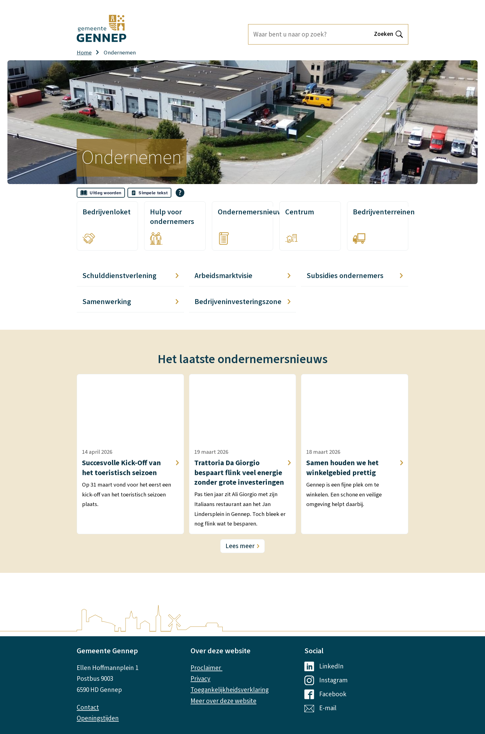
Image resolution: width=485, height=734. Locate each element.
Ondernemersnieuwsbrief (259, 212)
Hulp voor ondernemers (172, 217)
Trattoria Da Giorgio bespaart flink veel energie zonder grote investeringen (242, 472)
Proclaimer (206, 667)
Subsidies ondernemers (355, 276)
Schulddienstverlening (130, 276)
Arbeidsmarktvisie (243, 276)
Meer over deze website (223, 701)
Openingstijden (98, 718)
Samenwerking (130, 302)
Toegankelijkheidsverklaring (230, 689)
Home (84, 53)
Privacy (200, 678)
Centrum (299, 212)
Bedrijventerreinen (384, 212)
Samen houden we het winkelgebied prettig (354, 467)
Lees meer (240, 546)
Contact (88, 707)
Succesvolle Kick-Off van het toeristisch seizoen (130, 467)
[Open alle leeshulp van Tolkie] (180, 192)
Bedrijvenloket (107, 212)
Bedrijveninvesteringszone (243, 302)
